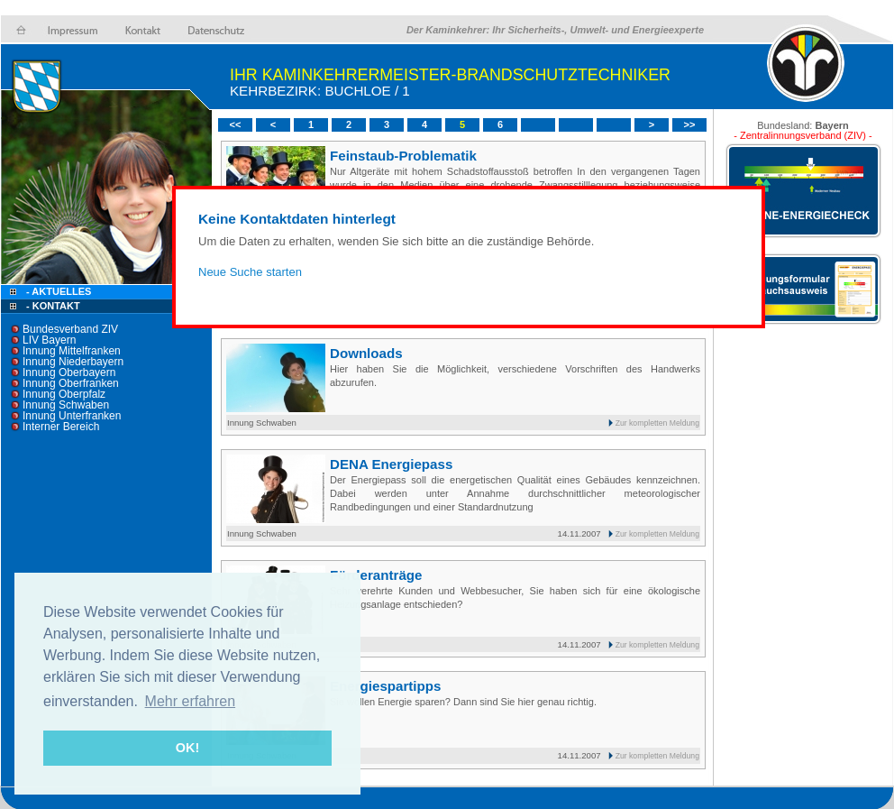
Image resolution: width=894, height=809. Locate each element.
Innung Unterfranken (72, 415)
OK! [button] (187, 747)
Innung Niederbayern (73, 361)
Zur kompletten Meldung (657, 422)
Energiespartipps (385, 686)
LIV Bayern (49, 340)
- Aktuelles (57, 291)
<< (236, 124)
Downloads (366, 353)
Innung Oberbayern (69, 372)
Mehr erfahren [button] (190, 701)
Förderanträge (376, 575)
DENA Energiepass (391, 464)
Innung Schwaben (66, 405)
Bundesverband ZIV (70, 329)
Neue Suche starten (250, 272)
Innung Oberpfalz (64, 394)
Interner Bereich (61, 426)
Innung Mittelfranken (72, 351)
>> (690, 124)
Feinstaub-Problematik (403, 155)
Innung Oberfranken (71, 383)
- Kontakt (51, 305)
